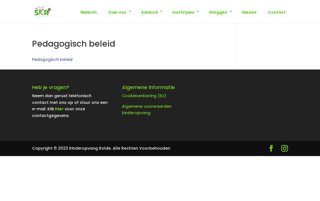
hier (59, 109)
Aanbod (149, 12)
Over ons (117, 12)
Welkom (88, 12)
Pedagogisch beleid (52, 59)
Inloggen (218, 12)
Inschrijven (183, 12)
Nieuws (249, 12)
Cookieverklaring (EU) (144, 96)
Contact (277, 12)
